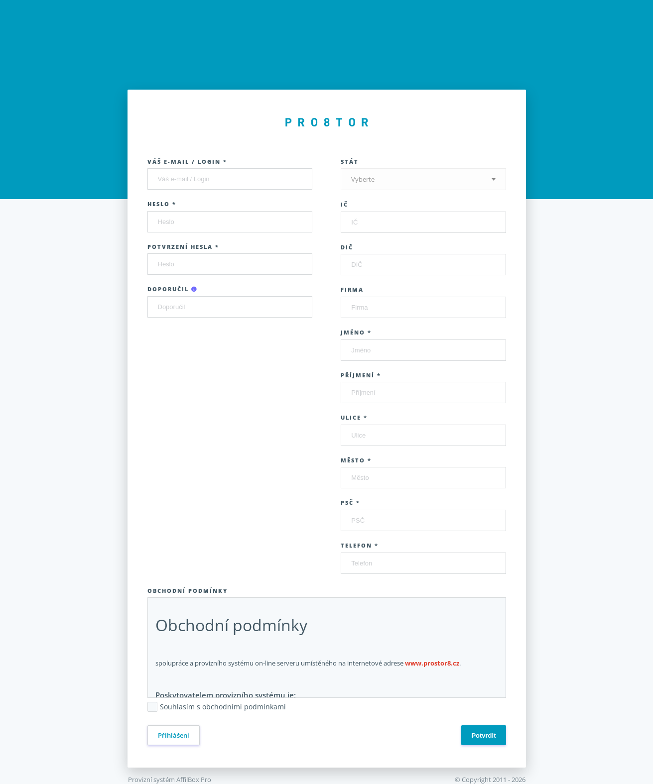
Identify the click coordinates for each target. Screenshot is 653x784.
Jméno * (356, 332)
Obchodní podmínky (187, 590)
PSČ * (350, 502)
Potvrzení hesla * (183, 246)
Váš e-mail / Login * (187, 161)
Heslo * (161, 204)
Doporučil (172, 289)
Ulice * (354, 417)
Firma (352, 289)
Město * (356, 460)
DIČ (347, 247)
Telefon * (360, 545)
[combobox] (423, 179)
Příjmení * (361, 375)
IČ (344, 204)
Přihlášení (173, 735)
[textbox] (423, 179)
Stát (350, 161)
